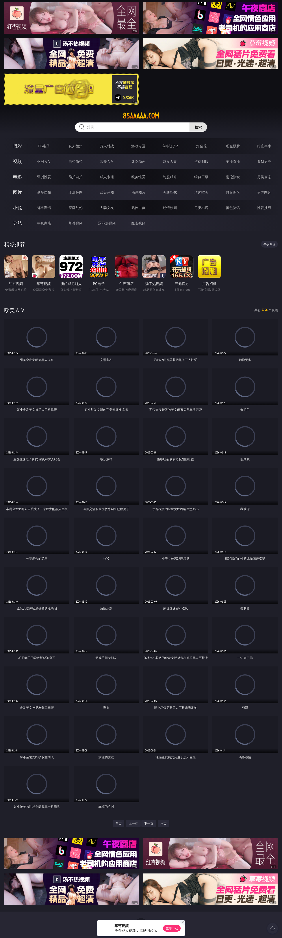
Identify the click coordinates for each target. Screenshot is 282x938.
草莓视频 (76, 223)
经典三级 (201, 176)
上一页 (133, 823)
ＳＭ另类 (264, 161)
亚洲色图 (76, 192)
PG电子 (44, 146)
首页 (118, 823)
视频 (17, 161)
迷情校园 (170, 207)
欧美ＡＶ (107, 161)
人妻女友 (107, 207)
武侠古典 (138, 207)
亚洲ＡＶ (44, 161)
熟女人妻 (170, 161)
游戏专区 (138, 146)
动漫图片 (138, 192)
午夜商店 (44, 223)
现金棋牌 (233, 146)
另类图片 (264, 192)
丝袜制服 (201, 161)
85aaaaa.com (141, 115)
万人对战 (107, 146)
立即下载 (172, 928)
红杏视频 (138, 223)
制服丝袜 (170, 176)
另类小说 (201, 207)
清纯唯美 (201, 192)
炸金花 (201, 146)
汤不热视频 (107, 223)
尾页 (163, 823)
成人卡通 (107, 176)
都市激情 (44, 207)
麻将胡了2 (170, 146)
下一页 (148, 823)
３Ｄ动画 (138, 161)
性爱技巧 (264, 207)
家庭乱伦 (76, 207)
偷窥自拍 (44, 192)
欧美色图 (107, 192)
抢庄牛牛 (264, 146)
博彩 (17, 146)
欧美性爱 (138, 176)
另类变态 (264, 176)
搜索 (198, 127)
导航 (17, 223)
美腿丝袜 (170, 192)
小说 (17, 208)
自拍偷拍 (76, 161)
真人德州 (76, 146)
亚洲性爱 (44, 176)
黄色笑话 (233, 207)
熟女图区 (233, 192)
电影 (17, 177)
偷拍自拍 (76, 176)
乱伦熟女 (233, 176)
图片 (17, 192)
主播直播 (233, 161)
